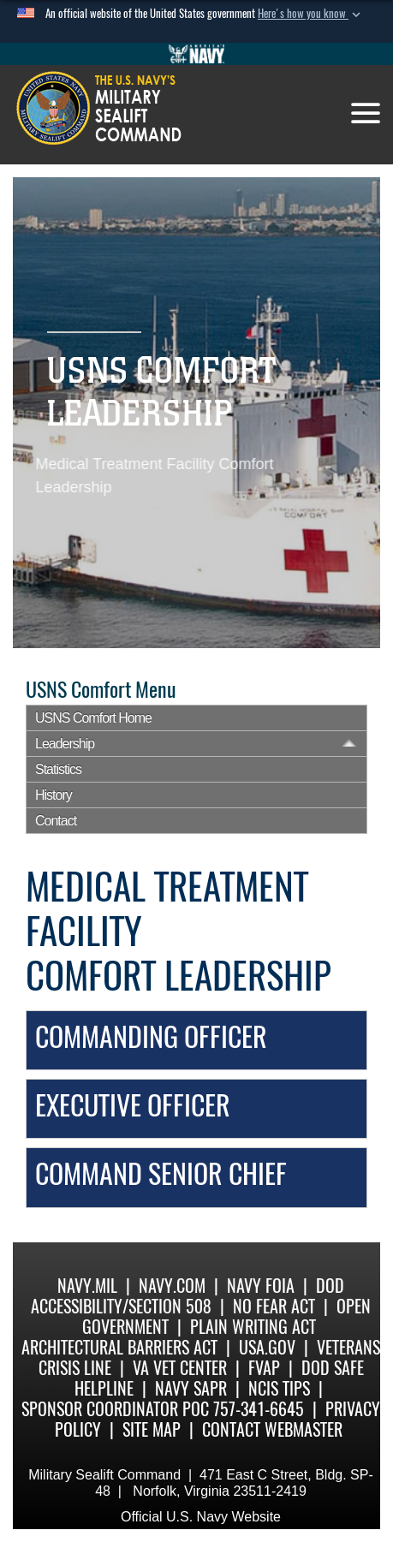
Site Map (151, 1429)
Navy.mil (87, 1285)
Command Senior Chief (161, 1174)
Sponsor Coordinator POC (115, 1408)
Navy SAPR (191, 1388)
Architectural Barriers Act (119, 1347)
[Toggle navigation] (365, 113)
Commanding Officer (151, 1037)
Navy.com (172, 1285)
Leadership (64, 743)
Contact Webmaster (272, 1429)
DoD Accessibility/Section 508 (187, 1296)
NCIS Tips (279, 1388)
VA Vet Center (180, 1367)
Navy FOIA (261, 1285)
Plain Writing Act (253, 1326)
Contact (55, 820)
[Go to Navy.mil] (197, 54)
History (53, 795)
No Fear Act (274, 1306)
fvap (264, 1367)
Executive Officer (132, 1105)
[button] (311, 13)
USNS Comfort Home (93, 718)
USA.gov (267, 1347)
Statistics (58, 769)
